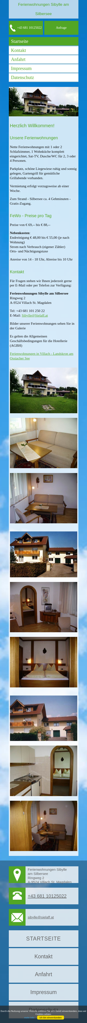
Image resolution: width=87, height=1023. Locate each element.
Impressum (21, 68)
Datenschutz (22, 77)
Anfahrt (18, 59)
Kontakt (18, 50)
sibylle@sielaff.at (41, 917)
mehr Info (29, 1017)
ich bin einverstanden (50, 1017)
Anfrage (61, 27)
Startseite (19, 41)
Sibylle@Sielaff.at (35, 315)
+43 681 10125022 (26, 27)
